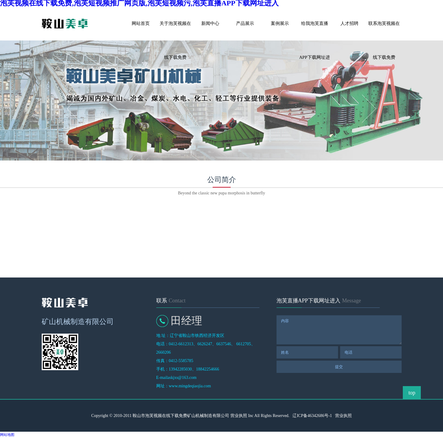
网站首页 (141, 23)
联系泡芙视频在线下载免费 (384, 30)
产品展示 (245, 23)
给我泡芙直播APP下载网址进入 (314, 30)
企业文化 (191, 221)
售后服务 (252, 221)
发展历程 (129, 221)
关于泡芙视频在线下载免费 (175, 30)
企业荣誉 (314, 221)
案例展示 (280, 23)
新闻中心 (210, 23)
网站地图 (7, 435)
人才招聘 (349, 23)
